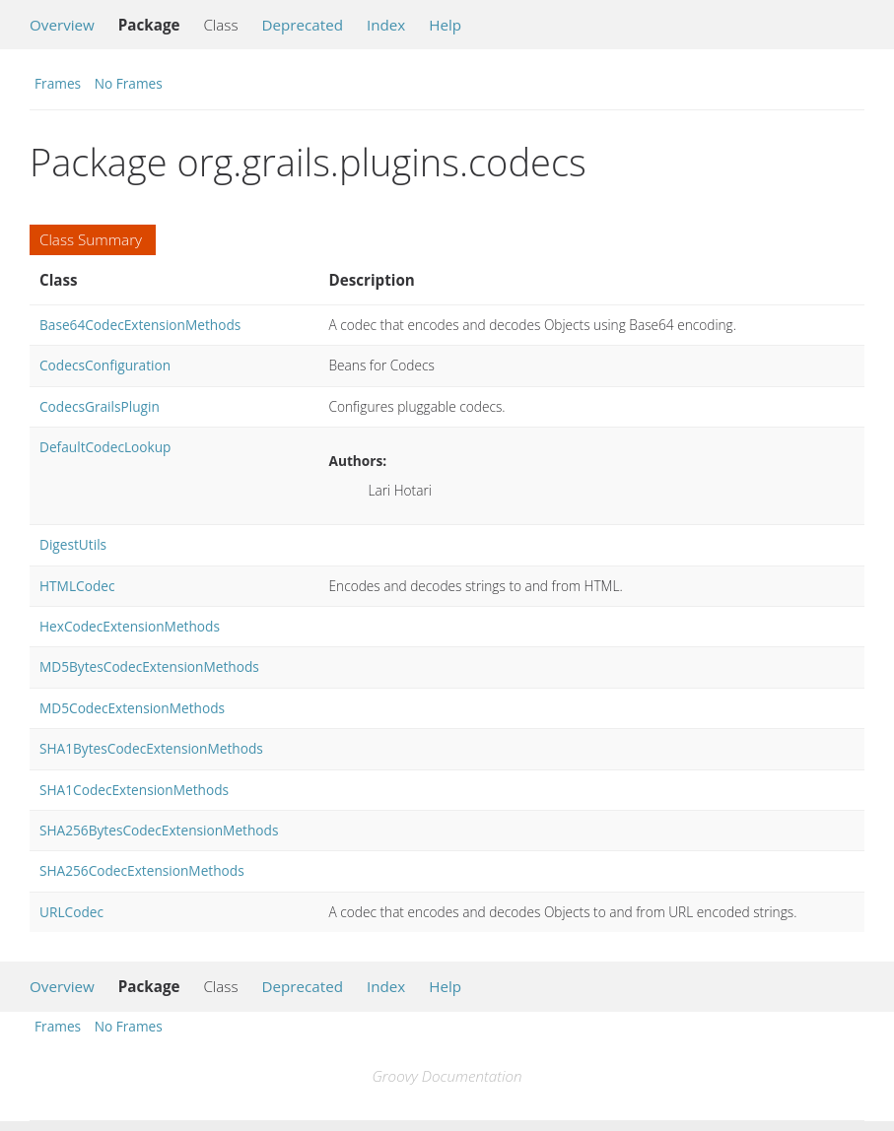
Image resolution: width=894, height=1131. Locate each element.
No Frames (129, 83)
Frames (57, 83)
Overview (62, 24)
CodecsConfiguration (105, 365)
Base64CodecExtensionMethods (140, 324)
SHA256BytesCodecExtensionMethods (158, 830)
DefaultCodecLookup (105, 446)
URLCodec (71, 911)
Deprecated (302, 24)
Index (386, 24)
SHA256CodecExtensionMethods (141, 870)
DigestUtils (72, 544)
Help (445, 24)
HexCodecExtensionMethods (129, 626)
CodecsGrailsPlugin (99, 406)
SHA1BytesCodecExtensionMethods (151, 748)
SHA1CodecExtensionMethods (134, 789)
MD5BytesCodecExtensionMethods (149, 666)
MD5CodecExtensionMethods (132, 708)
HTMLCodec (76, 585)
